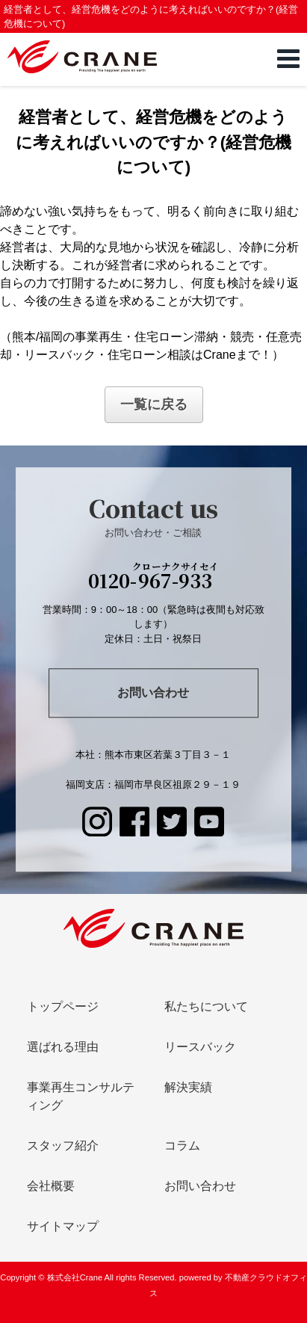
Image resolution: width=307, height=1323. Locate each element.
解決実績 (188, 1087)
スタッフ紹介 (63, 1145)
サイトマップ (63, 1226)
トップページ (63, 1006)
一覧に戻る (153, 404)
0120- (153, 578)
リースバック (200, 1046)
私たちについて (206, 1006)
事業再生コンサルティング (80, 1096)
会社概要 (51, 1185)
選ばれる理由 (63, 1046)
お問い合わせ (153, 693)
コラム (182, 1145)
